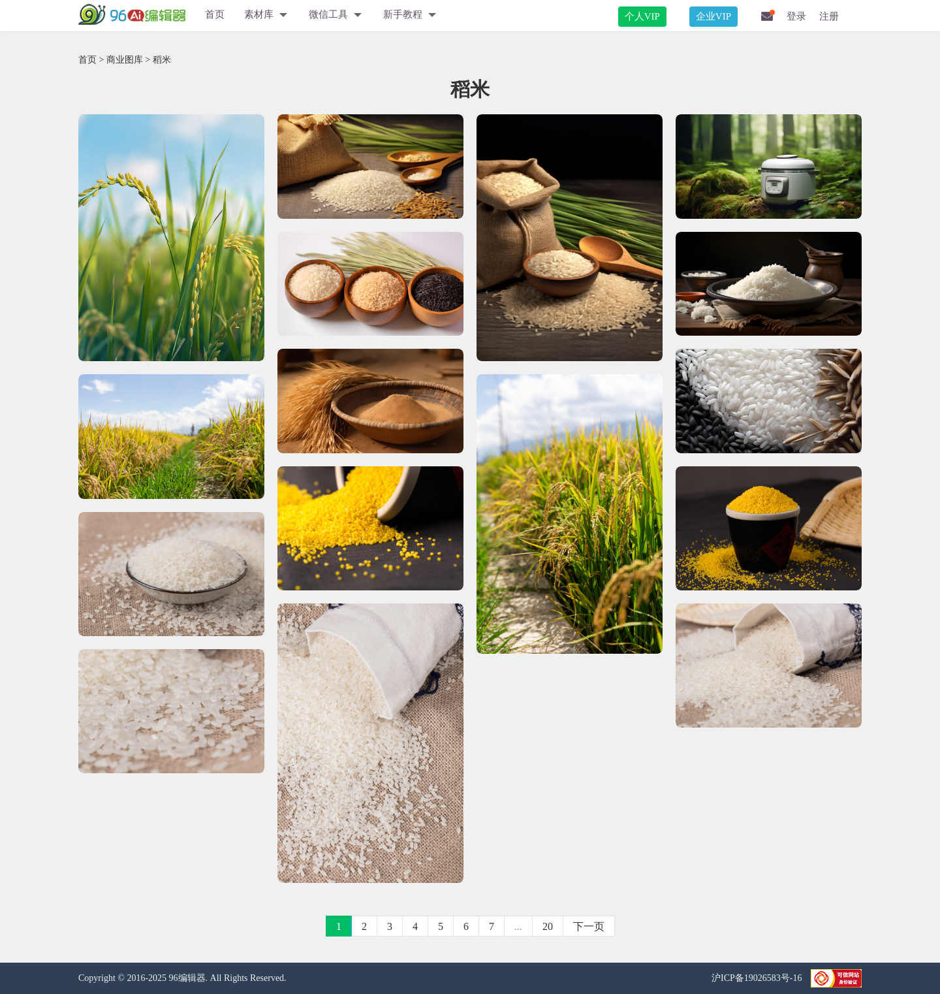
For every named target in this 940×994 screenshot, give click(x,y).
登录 (796, 16)
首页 (215, 14)
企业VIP (713, 16)
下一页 (588, 926)
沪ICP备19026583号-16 (758, 978)
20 (547, 926)
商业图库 (124, 60)
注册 (829, 16)
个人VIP (642, 16)
